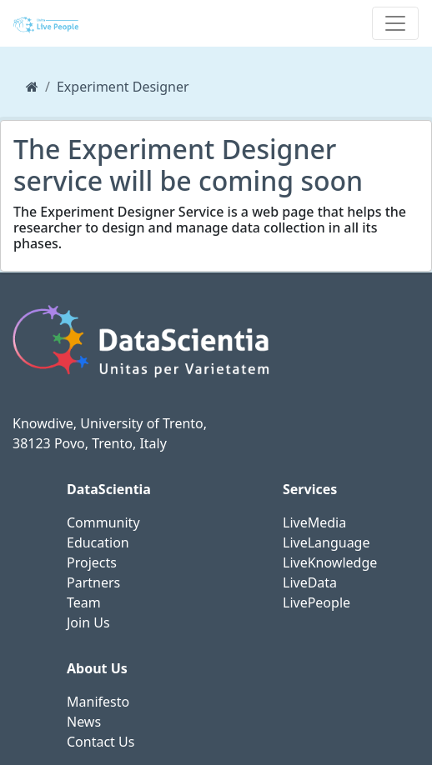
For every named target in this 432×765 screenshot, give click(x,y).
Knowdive (43, 423)
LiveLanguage (326, 542)
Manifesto (98, 701)
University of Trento (141, 423)
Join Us (88, 622)
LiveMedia (314, 522)
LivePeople (316, 602)
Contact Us (100, 741)
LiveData (310, 582)
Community (103, 522)
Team (84, 602)
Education (98, 542)
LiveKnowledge (330, 562)
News (84, 721)
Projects (92, 562)
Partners (93, 582)
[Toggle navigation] (395, 23)
